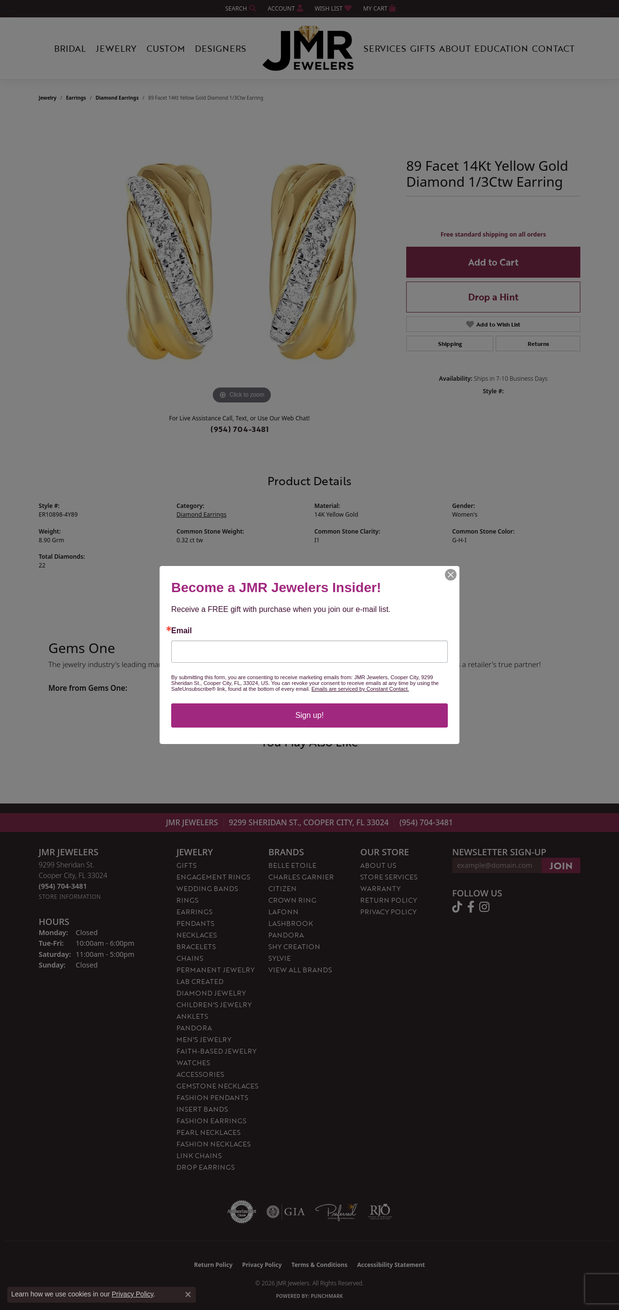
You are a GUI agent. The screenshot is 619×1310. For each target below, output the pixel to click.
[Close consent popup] (188, 1294)
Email (181, 631)
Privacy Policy (132, 1294)
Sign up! (309, 715)
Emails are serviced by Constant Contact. (360, 689)
